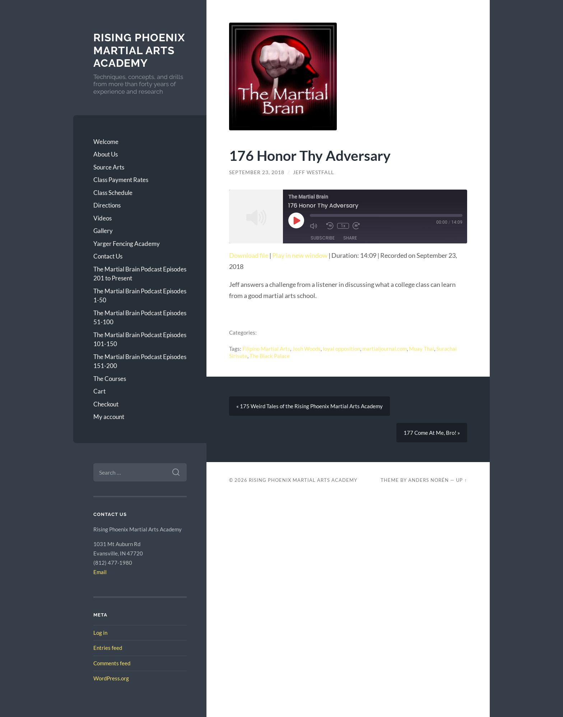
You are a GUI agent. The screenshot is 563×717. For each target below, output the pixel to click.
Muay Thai (421, 348)
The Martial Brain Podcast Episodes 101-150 (139, 339)
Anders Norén (428, 480)
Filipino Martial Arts (266, 348)
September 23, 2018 (256, 172)
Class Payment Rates (120, 179)
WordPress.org (111, 678)
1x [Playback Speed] (343, 225)
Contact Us (107, 256)
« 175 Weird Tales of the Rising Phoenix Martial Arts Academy (309, 406)
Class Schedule (112, 192)
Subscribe (323, 238)
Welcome (105, 141)
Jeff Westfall (313, 172)
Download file (248, 255)
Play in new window (299, 255)
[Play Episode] (296, 220)
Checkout (105, 404)
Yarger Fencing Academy (126, 243)
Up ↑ (461, 480)
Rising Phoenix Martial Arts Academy (139, 50)
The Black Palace (270, 356)
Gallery (103, 230)
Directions (107, 205)
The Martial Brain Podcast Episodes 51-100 (139, 317)
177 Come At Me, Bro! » (432, 432)
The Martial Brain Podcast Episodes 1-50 (139, 295)
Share (350, 238)
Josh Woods (306, 348)
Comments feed (111, 663)
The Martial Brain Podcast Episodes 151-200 (139, 361)
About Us (105, 154)
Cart (99, 391)
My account (108, 416)
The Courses (109, 378)
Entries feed (107, 647)
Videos (102, 218)
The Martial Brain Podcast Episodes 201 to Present (139, 273)
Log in (100, 632)
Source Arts (108, 167)
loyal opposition (341, 348)
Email (100, 572)
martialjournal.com (384, 348)
